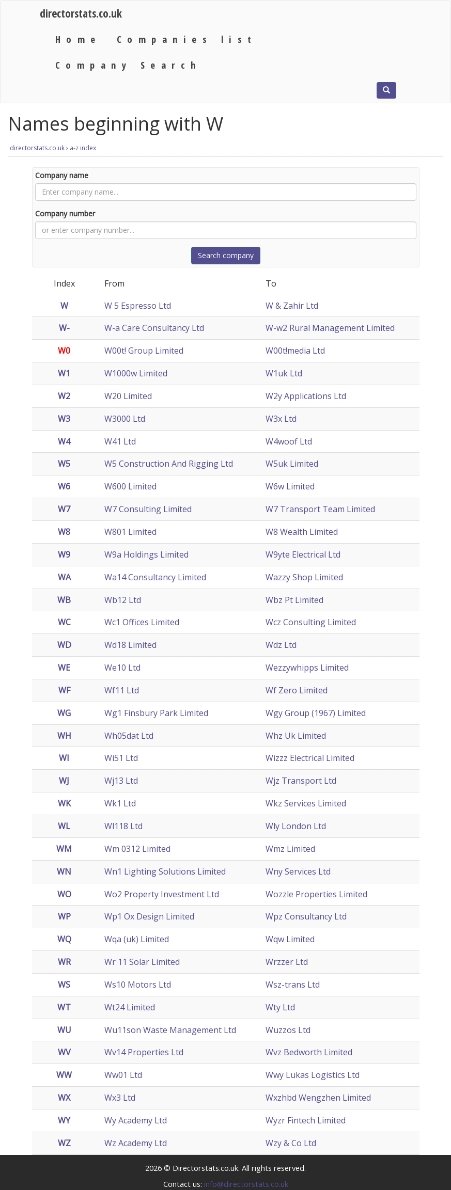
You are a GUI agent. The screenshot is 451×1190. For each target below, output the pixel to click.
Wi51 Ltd (121, 758)
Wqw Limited (290, 939)
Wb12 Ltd (122, 600)
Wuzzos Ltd (288, 1030)
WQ (64, 939)
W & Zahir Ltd (292, 305)
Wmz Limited (290, 848)
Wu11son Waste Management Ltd (170, 1030)
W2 (64, 396)
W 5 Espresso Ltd (137, 305)
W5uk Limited (292, 463)
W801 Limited (130, 531)
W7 (64, 509)
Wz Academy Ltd (135, 1143)
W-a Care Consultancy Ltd (154, 328)
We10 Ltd (122, 667)
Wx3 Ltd (119, 1097)
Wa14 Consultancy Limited (155, 577)
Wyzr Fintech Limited (306, 1120)
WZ (64, 1143)
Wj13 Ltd (121, 780)
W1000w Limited (135, 373)
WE (64, 667)
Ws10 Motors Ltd (137, 984)
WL (64, 826)
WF (64, 690)
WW (64, 1075)
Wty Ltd (280, 1007)
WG (64, 713)
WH (64, 735)
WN (64, 871)
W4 (64, 441)
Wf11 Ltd (121, 690)
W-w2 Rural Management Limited (330, 328)
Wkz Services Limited (306, 803)
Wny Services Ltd (298, 871)
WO (64, 894)
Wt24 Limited (129, 1007)
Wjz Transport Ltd (301, 780)
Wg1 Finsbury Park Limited (156, 713)
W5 (64, 463)
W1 (64, 373)
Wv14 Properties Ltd (143, 1052)
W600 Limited (130, 486)
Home (78, 39)
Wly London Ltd (296, 826)
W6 (64, 486)
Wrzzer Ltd (287, 961)
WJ (64, 780)
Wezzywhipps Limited (307, 667)
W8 (64, 531)
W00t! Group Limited (143, 350)
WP (64, 916)
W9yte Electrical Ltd (303, 554)
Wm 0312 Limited (137, 848)
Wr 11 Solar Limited (142, 961)
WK (64, 803)
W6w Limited (290, 486)
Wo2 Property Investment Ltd (161, 894)
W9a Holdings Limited (146, 554)
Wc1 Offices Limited (141, 622)
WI (64, 758)
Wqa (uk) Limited (136, 939)
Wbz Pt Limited (294, 600)
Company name (61, 175)
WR (64, 961)
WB (64, 600)
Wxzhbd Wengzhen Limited (318, 1097)
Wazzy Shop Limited (304, 577)
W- (64, 328)
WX (64, 1097)
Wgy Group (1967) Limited (316, 713)
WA (64, 577)
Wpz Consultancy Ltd (306, 916)
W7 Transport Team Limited (320, 509)
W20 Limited (128, 396)
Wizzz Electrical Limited (310, 758)
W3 (64, 418)
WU (64, 1030)
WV (64, 1052)
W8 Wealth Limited (302, 531)
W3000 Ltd (124, 418)
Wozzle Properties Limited (316, 894)
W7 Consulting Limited (148, 509)
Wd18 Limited (130, 644)
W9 (64, 554)
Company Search (128, 64)
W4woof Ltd (289, 441)
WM (64, 848)
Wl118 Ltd (123, 826)
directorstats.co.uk (81, 13)
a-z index (83, 148)
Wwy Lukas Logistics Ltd (313, 1075)
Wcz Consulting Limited (311, 622)
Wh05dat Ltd (128, 735)
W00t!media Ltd (295, 350)
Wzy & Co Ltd (291, 1143)
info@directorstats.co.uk (246, 1184)
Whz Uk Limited (296, 735)
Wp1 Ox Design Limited (149, 916)
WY (64, 1120)
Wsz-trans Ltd (293, 984)
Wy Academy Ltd (135, 1120)
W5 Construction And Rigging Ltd (168, 463)
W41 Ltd (120, 441)
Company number (65, 213)
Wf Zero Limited (297, 690)
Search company (226, 255)
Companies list (187, 39)
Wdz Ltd (281, 644)
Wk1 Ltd (120, 803)
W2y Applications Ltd (306, 396)
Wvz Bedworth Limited (309, 1052)
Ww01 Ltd (123, 1075)
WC (64, 622)
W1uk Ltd (284, 373)
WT (64, 1007)
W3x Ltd (281, 418)
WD (64, 644)
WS (64, 984)
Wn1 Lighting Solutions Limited (165, 871)
